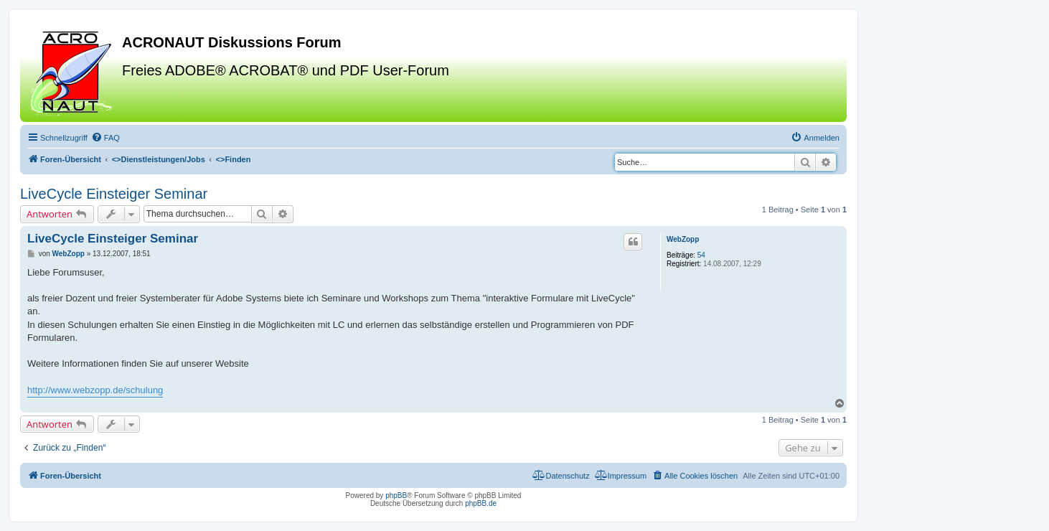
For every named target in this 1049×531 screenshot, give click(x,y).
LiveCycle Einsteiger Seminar (113, 194)
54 (701, 255)
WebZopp (683, 239)
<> (158, 159)
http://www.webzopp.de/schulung (95, 390)
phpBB (396, 495)
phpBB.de (481, 503)
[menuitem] (105, 137)
